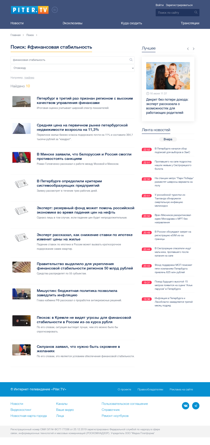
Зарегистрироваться (179, 5)
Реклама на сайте (181, 389)
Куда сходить (131, 23)
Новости (17, 23)
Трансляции (190, 23)
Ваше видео (65, 410)
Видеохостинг (21, 410)
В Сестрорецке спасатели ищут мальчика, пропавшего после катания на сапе (173, 252)
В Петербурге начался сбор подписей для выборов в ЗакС (172, 150)
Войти (160, 5)
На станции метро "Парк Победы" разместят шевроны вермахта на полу (174, 181)
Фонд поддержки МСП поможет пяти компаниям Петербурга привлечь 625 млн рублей (173, 268)
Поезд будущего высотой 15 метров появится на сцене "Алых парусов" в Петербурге (173, 285)
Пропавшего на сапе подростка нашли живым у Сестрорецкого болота (173, 165)
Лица (60, 416)
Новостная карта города (29, 416)
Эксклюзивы (72, 23)
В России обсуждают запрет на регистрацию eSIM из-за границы (173, 235)
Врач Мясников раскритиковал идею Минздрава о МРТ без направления (173, 218)
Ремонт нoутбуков (115, 416)
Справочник (111, 410)
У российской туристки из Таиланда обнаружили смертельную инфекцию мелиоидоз (170, 200)
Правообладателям (150, 389)
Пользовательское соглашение (125, 404)
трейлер (29, 77)
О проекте (124, 389)
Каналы (61, 404)
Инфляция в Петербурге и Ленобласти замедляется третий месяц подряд (174, 301)
